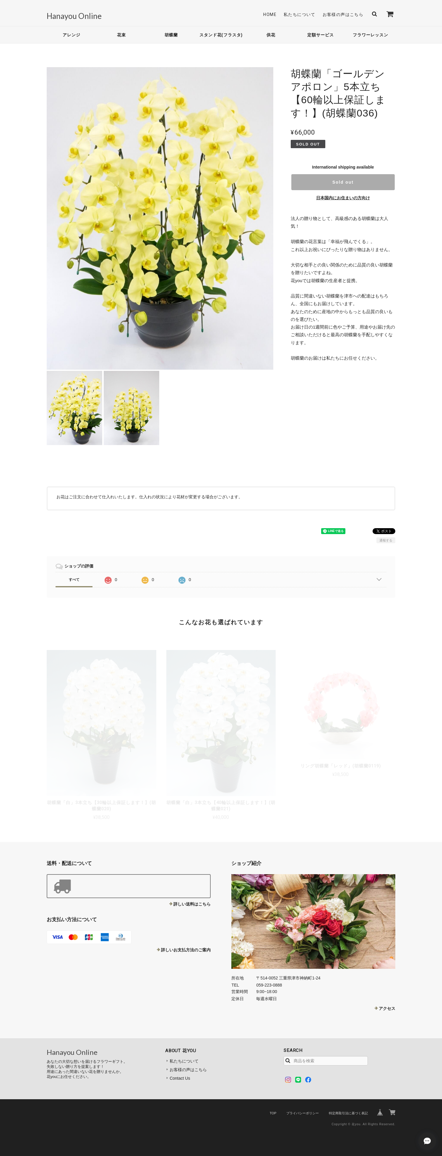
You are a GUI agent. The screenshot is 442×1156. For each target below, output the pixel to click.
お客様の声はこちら (343, 14)
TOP (273, 1113)
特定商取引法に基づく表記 (348, 1113)
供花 (270, 35)
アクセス (387, 1008)
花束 (121, 35)
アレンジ (71, 35)
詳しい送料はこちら (192, 904)
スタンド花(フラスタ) (221, 35)
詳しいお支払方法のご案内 (186, 950)
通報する (385, 540)
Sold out (343, 182)
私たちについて (300, 14)
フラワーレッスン (370, 35)
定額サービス (320, 35)
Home (270, 14)
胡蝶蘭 (171, 35)
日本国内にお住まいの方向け (343, 197)
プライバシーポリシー (302, 1113)
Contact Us (180, 1078)
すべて (74, 580)
